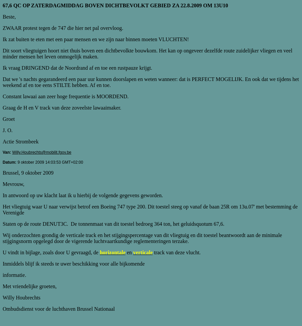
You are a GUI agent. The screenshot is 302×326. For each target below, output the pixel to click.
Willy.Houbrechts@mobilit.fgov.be (42, 152)
